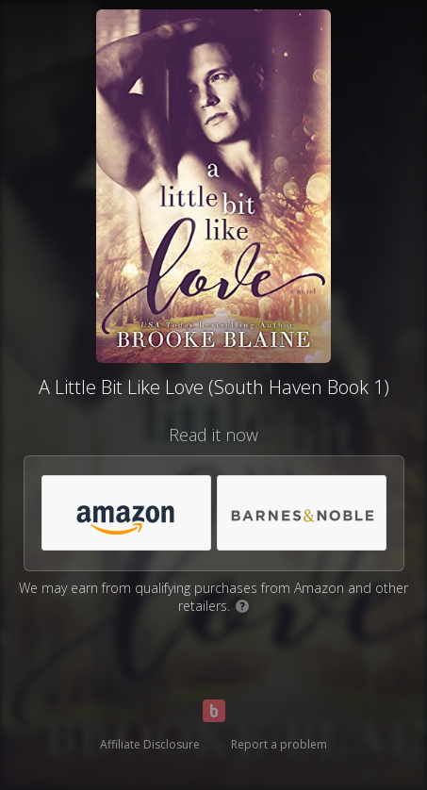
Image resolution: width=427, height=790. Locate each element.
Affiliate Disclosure (150, 744)
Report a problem (279, 744)
